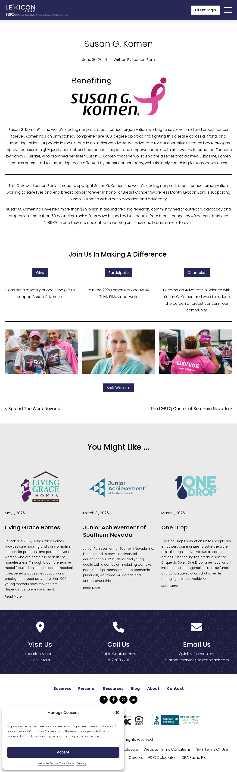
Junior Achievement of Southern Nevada (115, 531)
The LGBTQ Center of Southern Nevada (189, 409)
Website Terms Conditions (56, 763)
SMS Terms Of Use (212, 749)
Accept (63, 752)
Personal (87, 688)
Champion (196, 273)
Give (40, 273)
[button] (117, 712)
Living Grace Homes (32, 527)
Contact (175, 688)
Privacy (82, 763)
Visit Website (118, 388)
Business (62, 688)
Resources (113, 688)
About (153, 688)
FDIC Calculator (162, 757)
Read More (13, 597)
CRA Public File (193, 757)
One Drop (174, 527)
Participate (118, 273)
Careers (136, 757)
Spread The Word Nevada (34, 409)
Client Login (205, 10)
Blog (135, 688)
